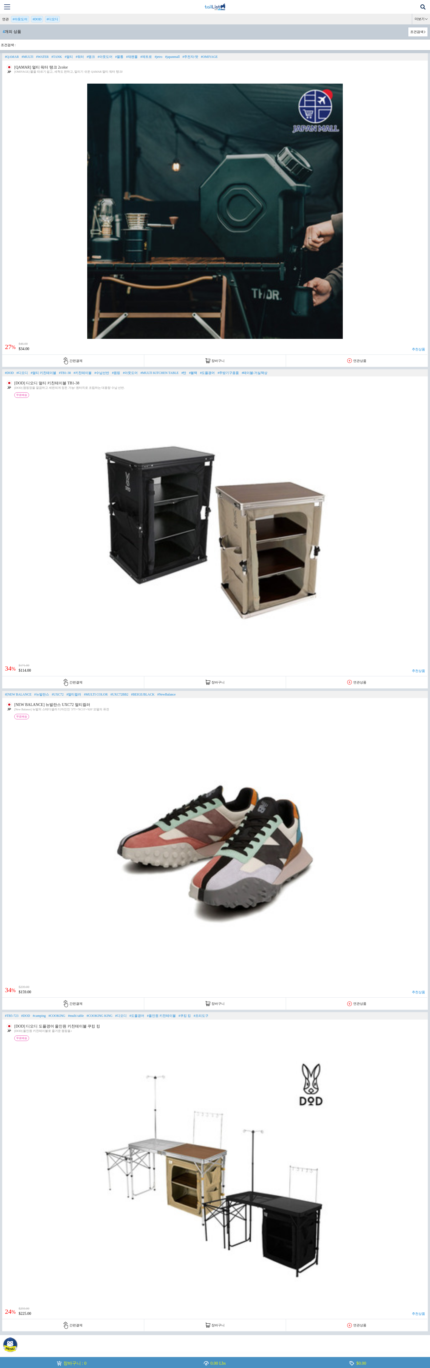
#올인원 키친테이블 (161, 1016)
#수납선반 (101, 373)
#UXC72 (58, 694)
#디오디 (52, 19)
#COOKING (57, 1016)
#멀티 (69, 57)
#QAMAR (12, 57)
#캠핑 (116, 373)
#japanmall (172, 57)
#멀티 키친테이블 (43, 373)
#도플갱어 (207, 373)
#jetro (158, 57)
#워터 (80, 57)
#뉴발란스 (41, 694)
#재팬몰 (132, 57)
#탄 (183, 373)
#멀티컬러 (73, 694)
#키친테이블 (82, 373)
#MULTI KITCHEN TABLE (159, 373)
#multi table (76, 1016)
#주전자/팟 (190, 57)
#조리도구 (201, 1016)
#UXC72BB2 (119, 694)
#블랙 (193, 373)
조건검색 (416, 32)
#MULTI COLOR (96, 694)
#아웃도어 (20, 19)
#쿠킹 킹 (185, 1016)
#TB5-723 (11, 1016)
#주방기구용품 (228, 373)
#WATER (42, 57)
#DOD (37, 19)
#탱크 (91, 57)
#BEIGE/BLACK (142, 694)
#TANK (57, 57)
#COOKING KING (99, 1016)
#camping (39, 1016)
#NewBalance (166, 694)
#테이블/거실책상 (254, 373)
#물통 (119, 57)
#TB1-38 (65, 373)
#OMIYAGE (209, 57)
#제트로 (146, 57)
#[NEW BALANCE (18, 694)
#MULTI (27, 57)
